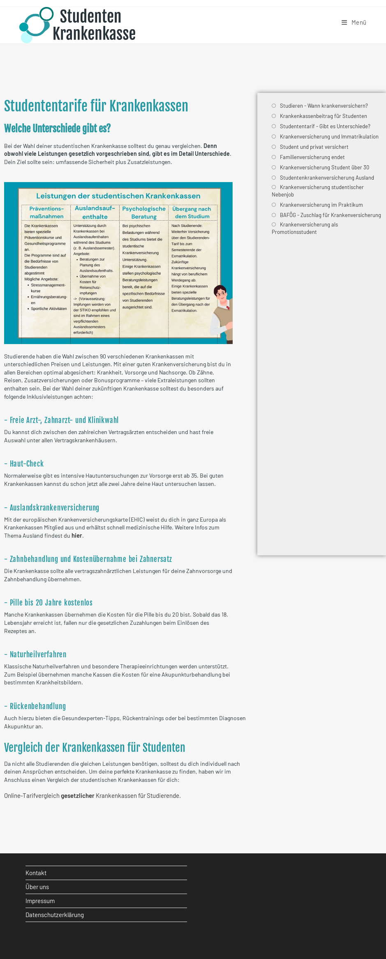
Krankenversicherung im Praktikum (321, 204)
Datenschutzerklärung (54, 914)
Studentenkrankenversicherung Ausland (327, 177)
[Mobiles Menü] (354, 22)
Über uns (37, 886)
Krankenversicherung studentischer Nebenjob (318, 191)
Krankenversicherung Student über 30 (324, 167)
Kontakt (35, 872)
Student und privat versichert (314, 146)
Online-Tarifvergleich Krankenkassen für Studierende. (92, 795)
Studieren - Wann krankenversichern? (324, 105)
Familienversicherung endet (312, 157)
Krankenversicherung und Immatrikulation (329, 136)
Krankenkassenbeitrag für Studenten (323, 116)
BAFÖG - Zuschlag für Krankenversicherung (330, 215)
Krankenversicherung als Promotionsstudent (305, 228)
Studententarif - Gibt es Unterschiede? (325, 126)
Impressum (40, 900)
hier (77, 535)
